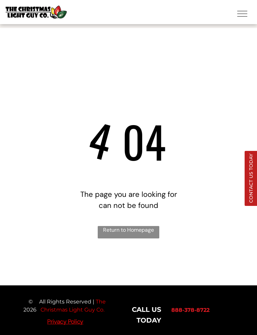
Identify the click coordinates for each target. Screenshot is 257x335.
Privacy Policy (65, 322)
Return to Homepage (128, 229)
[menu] (242, 13)
